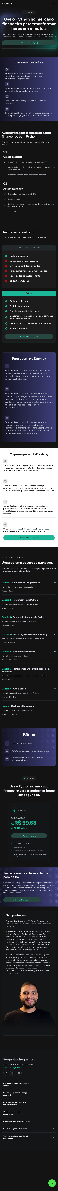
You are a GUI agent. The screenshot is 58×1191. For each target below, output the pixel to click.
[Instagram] (12, 1073)
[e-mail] (5, 1073)
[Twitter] (19, 1073)
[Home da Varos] (7, 3)
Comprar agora (29, 836)
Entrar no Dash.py (29, 43)
